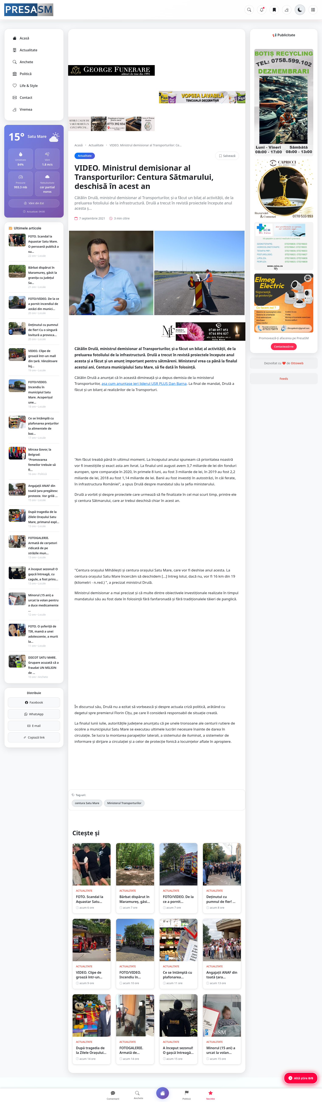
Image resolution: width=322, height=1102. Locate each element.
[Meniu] (313, 9)
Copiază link (34, 737)
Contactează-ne (284, 400)
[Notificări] (261, 9)
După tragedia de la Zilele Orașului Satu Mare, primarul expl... (43, 517)
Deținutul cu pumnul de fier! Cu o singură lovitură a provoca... (43, 330)
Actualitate (24, 50)
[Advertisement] (157, 435)
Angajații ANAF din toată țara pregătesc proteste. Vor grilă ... (43, 491)
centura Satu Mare (87, 812)
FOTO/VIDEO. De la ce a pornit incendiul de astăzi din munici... (43, 304)
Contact (22, 97)
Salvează (227, 156)
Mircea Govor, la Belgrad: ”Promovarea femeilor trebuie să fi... (42, 459)
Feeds (284, 432)
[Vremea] (286, 9)
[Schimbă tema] (300, 9)
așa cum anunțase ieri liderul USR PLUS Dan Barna (144, 392)
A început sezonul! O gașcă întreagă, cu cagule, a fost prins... (43, 574)
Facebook (34, 702)
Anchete (22, 61)
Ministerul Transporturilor (124, 812)
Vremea (22, 109)
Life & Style (25, 85)
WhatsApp (33, 714)
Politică (22, 73)
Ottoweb (297, 417)
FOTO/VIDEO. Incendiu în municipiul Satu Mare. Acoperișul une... (40, 392)
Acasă (20, 38)
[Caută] (249, 9)
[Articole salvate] (274, 9)
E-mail (34, 725)
